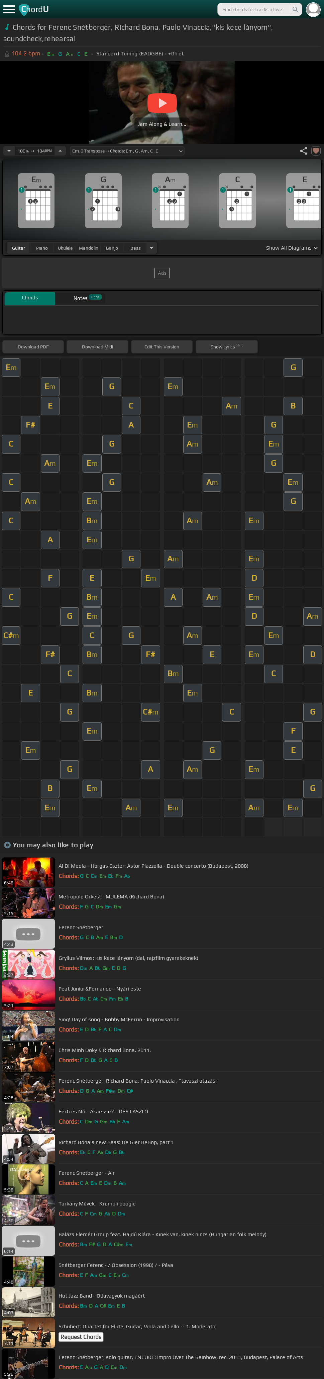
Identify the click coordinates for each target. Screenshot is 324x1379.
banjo (112, 248)
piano (42, 248)
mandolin (88, 248)
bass (135, 248)
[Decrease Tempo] (9, 151)
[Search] (295, 9)
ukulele (65, 248)
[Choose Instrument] (151, 248)
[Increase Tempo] (60, 151)
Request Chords (81, 1337)
